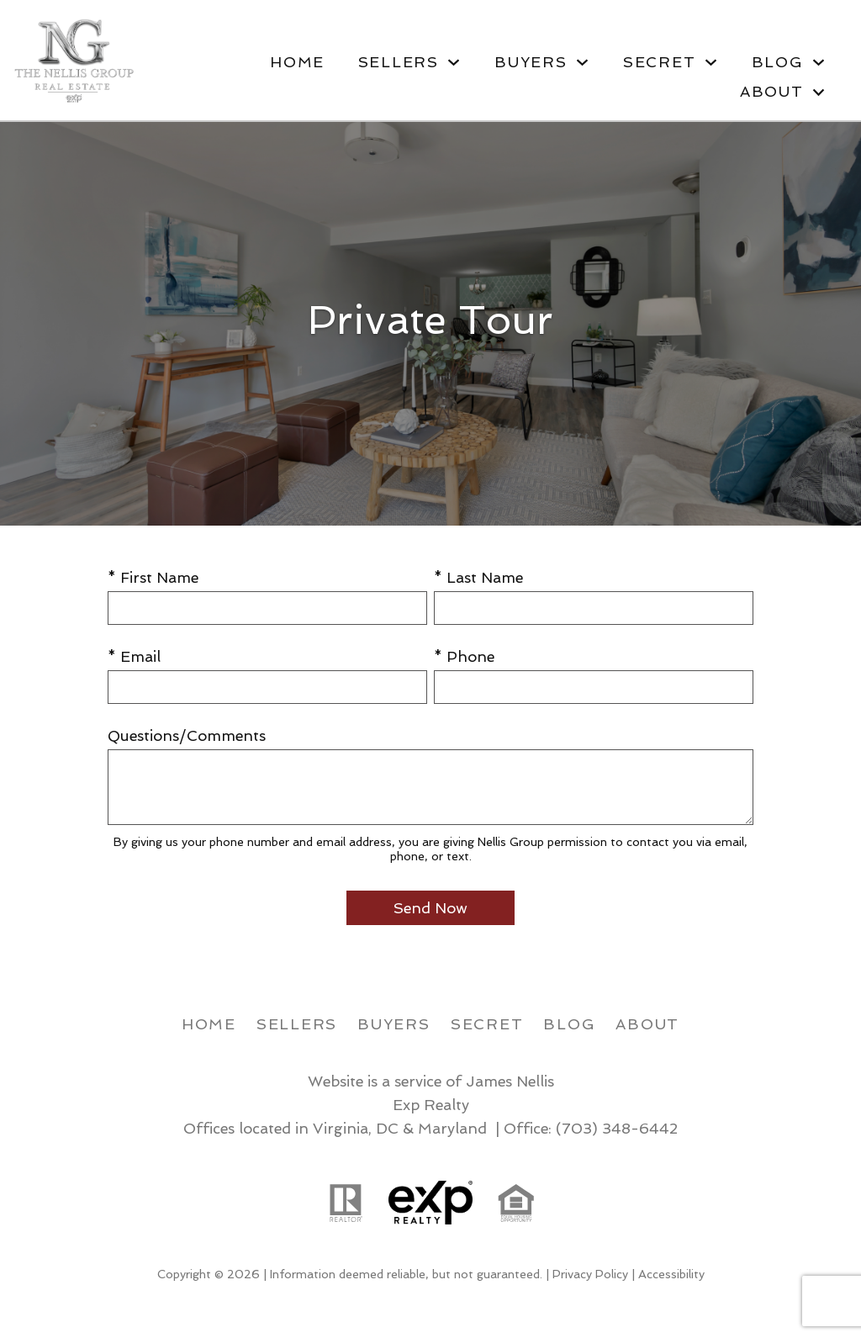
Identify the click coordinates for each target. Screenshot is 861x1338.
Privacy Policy (590, 1274)
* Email (134, 656)
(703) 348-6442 (617, 1128)
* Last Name (478, 577)
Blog (569, 1024)
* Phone (464, 656)
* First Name (153, 577)
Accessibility (671, 1274)
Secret (487, 1024)
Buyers (393, 1024)
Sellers (296, 1024)
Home (297, 62)
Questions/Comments (187, 735)
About (647, 1024)
